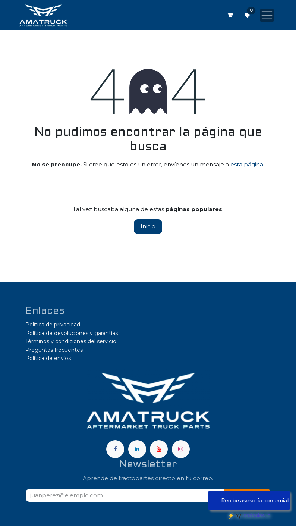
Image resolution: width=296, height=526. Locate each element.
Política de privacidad (52, 324)
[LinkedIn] (137, 449)
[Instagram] (181, 449)
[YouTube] (159, 449)
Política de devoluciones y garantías (71, 333)
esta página (246, 164)
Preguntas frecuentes (54, 350)
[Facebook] (115, 449)
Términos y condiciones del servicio (70, 341)
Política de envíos (48, 358)
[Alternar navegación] (267, 15)
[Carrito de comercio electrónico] (230, 15)
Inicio (148, 226)
